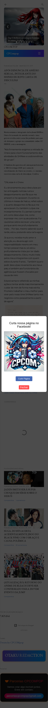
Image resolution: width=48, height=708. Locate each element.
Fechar (24, 387)
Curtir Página (24, 379)
